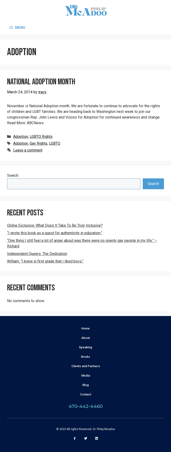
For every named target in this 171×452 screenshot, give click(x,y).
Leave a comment (27, 150)
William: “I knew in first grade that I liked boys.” (45, 261)
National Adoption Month (41, 82)
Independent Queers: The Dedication (37, 253)
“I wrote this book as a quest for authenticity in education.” (54, 233)
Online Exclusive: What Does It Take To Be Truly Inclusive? (55, 225)
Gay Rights (38, 143)
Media (85, 375)
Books (85, 356)
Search (12, 175)
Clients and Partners (85, 366)
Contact (85, 394)
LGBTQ (54, 143)
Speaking (85, 347)
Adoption (20, 136)
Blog (85, 385)
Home (85, 328)
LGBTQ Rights (41, 136)
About (85, 338)
